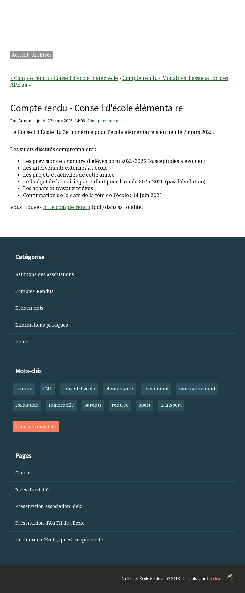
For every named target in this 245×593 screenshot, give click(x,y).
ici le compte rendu (66, 207)
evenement (156, 388)
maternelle (61, 405)
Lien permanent (104, 121)
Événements (29, 308)
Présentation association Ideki (49, 506)
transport (171, 405)
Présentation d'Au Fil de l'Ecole (50, 523)
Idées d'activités (33, 489)
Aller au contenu (78, 6)
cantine (23, 388)
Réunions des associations (44, 274)
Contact (23, 472)
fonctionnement (197, 388)
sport (144, 405)
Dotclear (214, 578)
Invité (21, 341)
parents (92, 405)
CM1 (47, 388)
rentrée (120, 405)
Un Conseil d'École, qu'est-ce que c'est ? (59, 539)
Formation (27, 405)
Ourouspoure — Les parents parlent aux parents (120, 27)
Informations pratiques (41, 324)
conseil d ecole (78, 388)
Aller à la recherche (163, 6)
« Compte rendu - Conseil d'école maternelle (64, 78)
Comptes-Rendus (34, 291)
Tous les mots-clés (36, 426)
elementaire (119, 388)
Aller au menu (119, 6)
